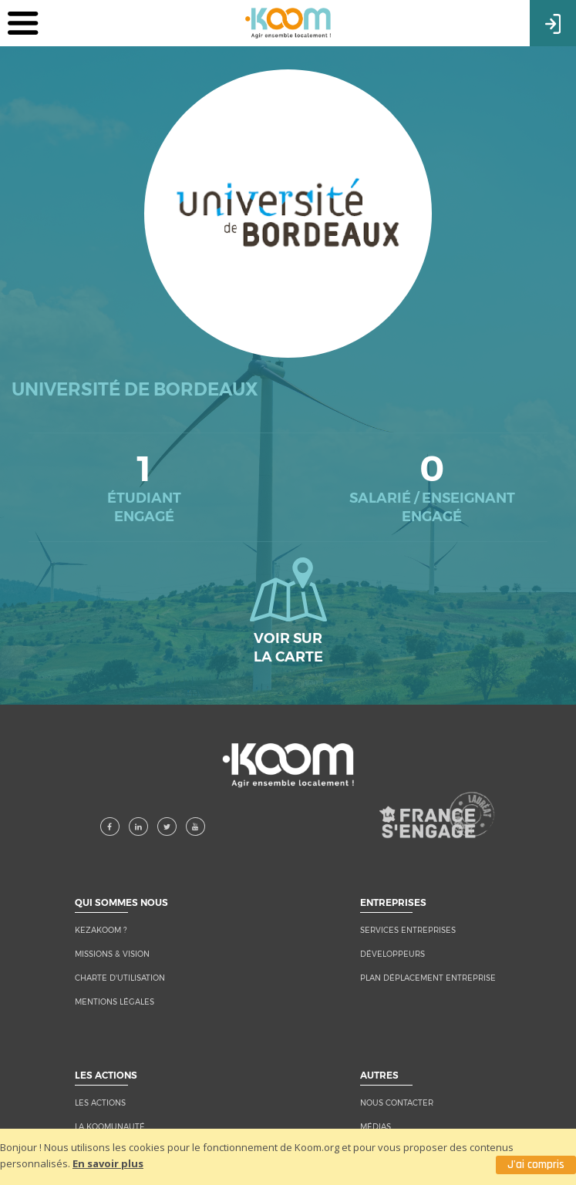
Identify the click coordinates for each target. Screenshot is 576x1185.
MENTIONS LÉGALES (114, 1002)
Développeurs (392, 954)
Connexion (553, 22)
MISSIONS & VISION (112, 954)
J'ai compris (535, 1164)
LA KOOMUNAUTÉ (110, 1127)
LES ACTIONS (100, 1103)
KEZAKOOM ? (100, 930)
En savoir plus (107, 1163)
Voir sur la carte (288, 611)
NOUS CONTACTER (396, 1103)
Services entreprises (408, 930)
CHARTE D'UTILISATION (120, 978)
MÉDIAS (375, 1127)
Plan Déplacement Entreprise (428, 978)
